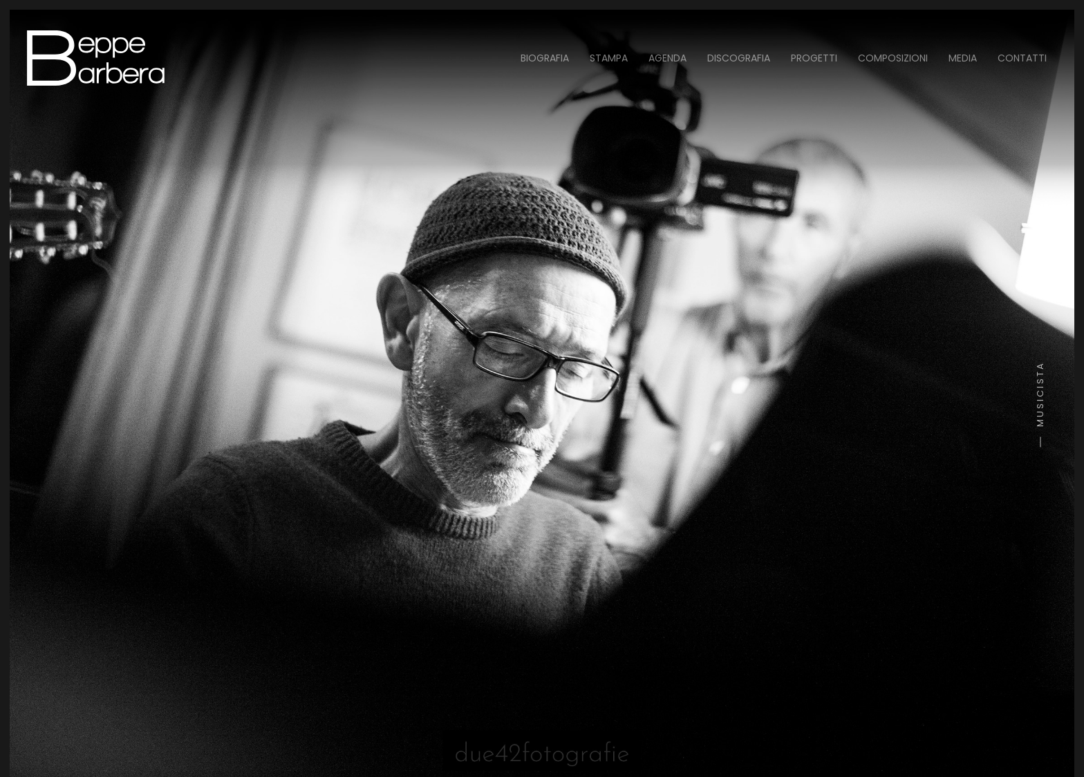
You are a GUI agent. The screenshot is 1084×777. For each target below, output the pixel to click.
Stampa (609, 58)
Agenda (667, 58)
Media (962, 58)
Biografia (545, 58)
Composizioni (893, 58)
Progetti (814, 58)
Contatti (1022, 58)
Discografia (738, 58)
